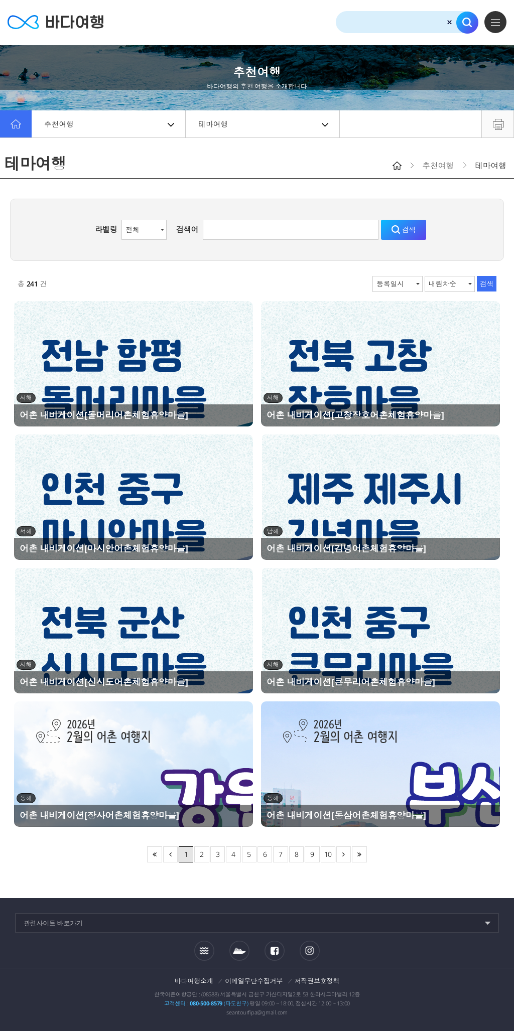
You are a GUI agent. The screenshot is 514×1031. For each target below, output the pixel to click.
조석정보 (204, 950)
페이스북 (275, 951)
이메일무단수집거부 (254, 980)
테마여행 (263, 124)
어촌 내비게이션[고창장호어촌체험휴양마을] (355, 415)
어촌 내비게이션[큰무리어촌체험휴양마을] (351, 682)
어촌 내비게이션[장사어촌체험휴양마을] (99, 815)
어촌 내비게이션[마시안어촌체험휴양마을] (104, 548)
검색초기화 (449, 22)
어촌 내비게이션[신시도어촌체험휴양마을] (104, 682)
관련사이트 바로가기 (53, 923)
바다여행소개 (194, 980)
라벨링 (106, 229)
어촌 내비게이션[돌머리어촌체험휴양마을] (104, 415)
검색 (467, 23)
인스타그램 (309, 950)
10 (328, 854)
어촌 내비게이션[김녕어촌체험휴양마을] (346, 548)
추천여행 (109, 124)
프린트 (497, 123)
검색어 (187, 229)
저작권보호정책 (317, 980)
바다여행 (55, 22)
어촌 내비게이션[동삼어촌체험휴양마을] (346, 815)
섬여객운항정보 (239, 951)
